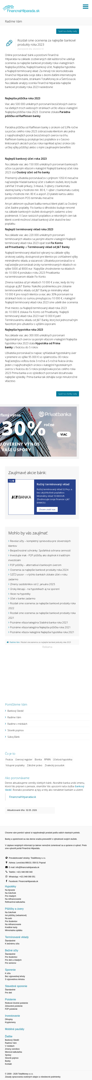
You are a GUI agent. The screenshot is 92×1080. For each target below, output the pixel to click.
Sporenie (10, 969)
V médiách (9, 1046)
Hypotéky (10, 886)
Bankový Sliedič (15, 710)
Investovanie (12, 1015)
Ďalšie (8, 1036)
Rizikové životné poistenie (16, 1003)
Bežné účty (11, 950)
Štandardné (10, 941)
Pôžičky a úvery (14, 908)
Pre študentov (11, 921)
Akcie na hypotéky (20, 593)
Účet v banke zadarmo (22, 598)
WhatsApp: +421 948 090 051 (22, 877)
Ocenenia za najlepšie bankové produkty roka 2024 (39, 569)
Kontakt (8, 1064)
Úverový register (23, 759)
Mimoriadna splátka (13, 930)
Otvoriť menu (86, 6)
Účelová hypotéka (62, 759)
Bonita (38, 759)
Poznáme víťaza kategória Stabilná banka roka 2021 (39, 622)
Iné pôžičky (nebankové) (16, 915)
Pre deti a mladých (13, 960)
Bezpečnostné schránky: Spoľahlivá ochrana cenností (40, 550)
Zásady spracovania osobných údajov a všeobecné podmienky (33, 1077)
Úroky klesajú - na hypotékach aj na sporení (34, 589)
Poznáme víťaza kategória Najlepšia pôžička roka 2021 (40, 627)
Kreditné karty (11, 927)
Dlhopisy (9, 1019)
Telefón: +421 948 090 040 (20, 872)
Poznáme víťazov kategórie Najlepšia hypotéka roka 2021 (42, 632)
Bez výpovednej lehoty (15, 976)
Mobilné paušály (14, 1029)
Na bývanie (10, 890)
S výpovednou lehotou (15, 979)
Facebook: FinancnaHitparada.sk (23, 881)
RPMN (47, 759)
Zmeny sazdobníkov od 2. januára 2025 (32, 584)
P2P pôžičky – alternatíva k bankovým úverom (35, 565)
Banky (7, 1061)
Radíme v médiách (17, 723)
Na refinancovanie (13, 899)
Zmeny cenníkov (12, 1049)
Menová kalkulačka (13, 1052)
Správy (8, 1055)
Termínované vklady (17, 937)
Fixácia (9, 759)
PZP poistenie (11, 1009)
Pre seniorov (10, 963)
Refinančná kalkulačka (15, 902)
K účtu (8, 973)
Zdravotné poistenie (13, 1006)
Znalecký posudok (54, 765)
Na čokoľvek (10, 893)
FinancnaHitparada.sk (22, 797)
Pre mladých (10, 896)
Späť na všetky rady (67, 31)
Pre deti (8, 993)
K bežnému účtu (12, 944)
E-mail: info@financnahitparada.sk (24, 867)
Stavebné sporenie (16, 986)
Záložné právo (34, 765)
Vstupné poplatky (15, 765)
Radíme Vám (15, 642)
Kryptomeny (10, 1022)
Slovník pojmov (15, 730)
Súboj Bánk (13, 736)
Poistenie (10, 999)
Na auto (8, 918)
